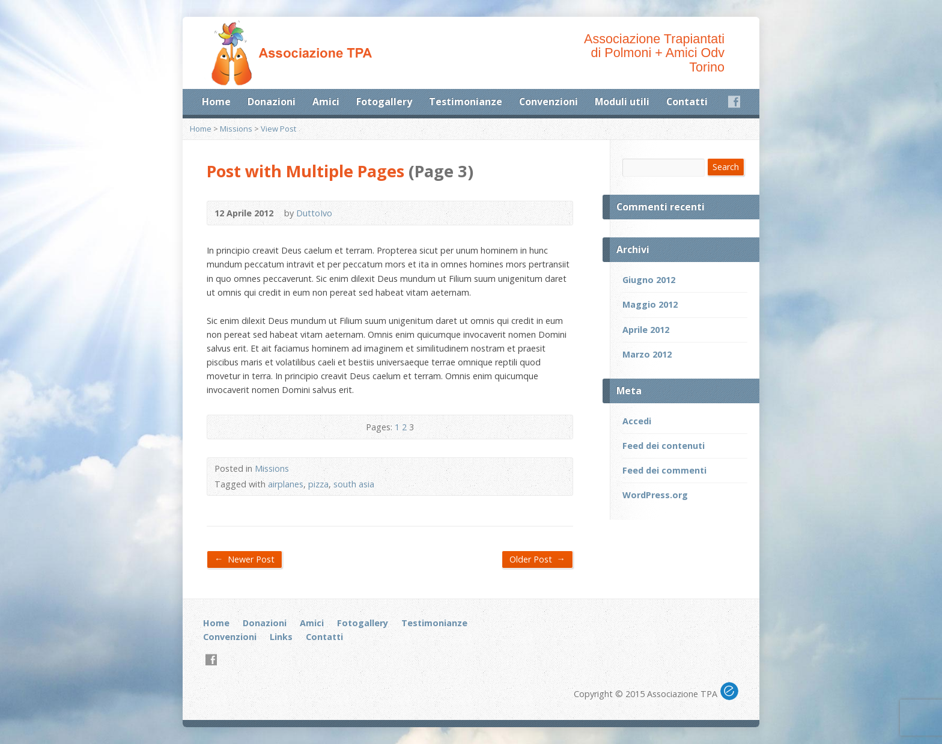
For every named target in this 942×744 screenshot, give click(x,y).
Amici (325, 101)
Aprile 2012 (645, 329)
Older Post (537, 559)
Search (726, 166)
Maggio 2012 (650, 304)
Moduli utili (622, 101)
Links (281, 636)
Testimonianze (465, 101)
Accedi (636, 421)
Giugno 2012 (648, 279)
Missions (236, 128)
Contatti (687, 101)
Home (216, 101)
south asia (353, 484)
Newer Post (244, 559)
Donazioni (272, 101)
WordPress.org (655, 495)
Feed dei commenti (664, 470)
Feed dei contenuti (663, 445)
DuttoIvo (314, 213)
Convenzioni (548, 101)
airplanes (285, 484)
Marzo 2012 (647, 354)
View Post (278, 128)
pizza (318, 484)
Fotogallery (384, 101)
